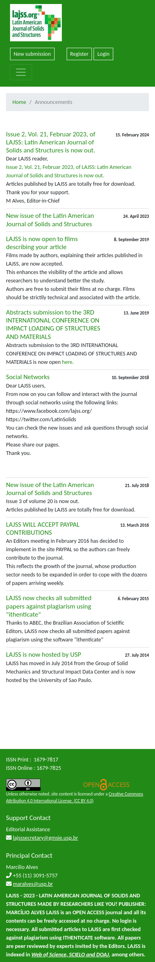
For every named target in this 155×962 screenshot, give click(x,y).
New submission (32, 54)
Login (103, 54)
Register (79, 54)
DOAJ (102, 954)
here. (67, 362)
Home (19, 102)
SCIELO (77, 954)
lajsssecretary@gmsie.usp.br (45, 837)
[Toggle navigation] (21, 72)
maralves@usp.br (33, 884)
